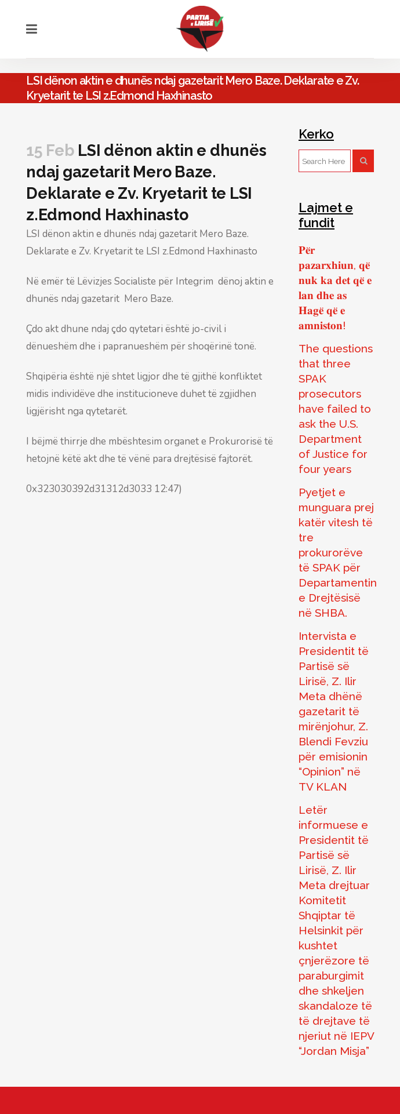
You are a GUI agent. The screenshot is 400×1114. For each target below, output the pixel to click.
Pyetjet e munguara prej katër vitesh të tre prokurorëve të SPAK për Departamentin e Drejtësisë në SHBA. (338, 552)
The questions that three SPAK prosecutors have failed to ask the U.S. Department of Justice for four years (336, 408)
